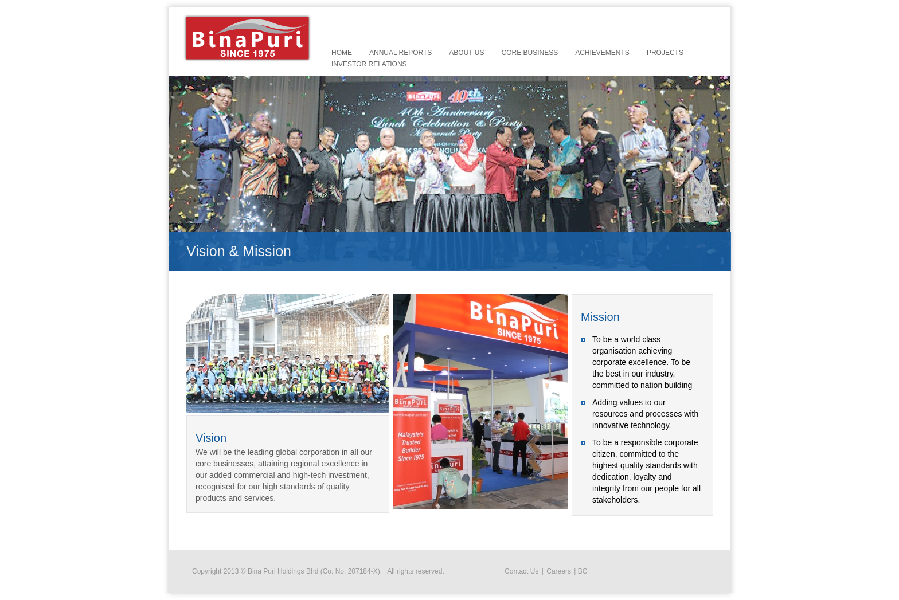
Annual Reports (400, 53)
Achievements (602, 53)
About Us (466, 53)
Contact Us (521, 571)
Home (341, 53)
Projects (665, 53)
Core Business (529, 53)
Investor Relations (369, 64)
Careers (558, 571)
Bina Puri (247, 38)
